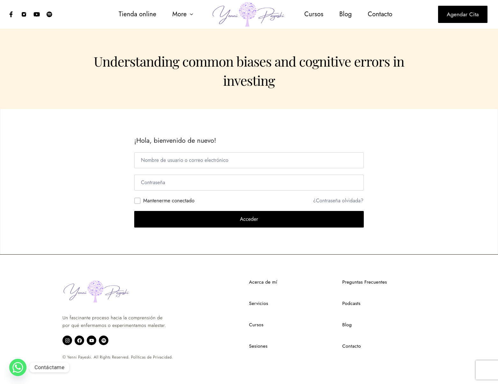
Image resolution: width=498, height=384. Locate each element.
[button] (182, 14)
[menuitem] (137, 14)
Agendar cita (463, 14)
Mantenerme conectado (168, 200)
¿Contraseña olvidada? (338, 200)
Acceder (249, 219)
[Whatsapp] (17, 367)
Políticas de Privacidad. (152, 357)
